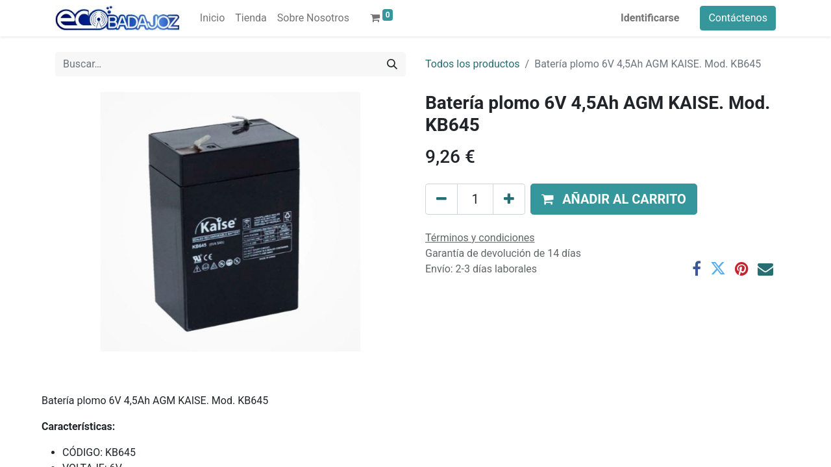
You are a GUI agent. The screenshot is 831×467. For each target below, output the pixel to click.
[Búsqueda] (392, 64)
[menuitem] (212, 18)
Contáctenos (737, 18)
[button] (613, 199)
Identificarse (650, 18)
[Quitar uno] (441, 199)
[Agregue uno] (509, 199)
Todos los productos (472, 64)
